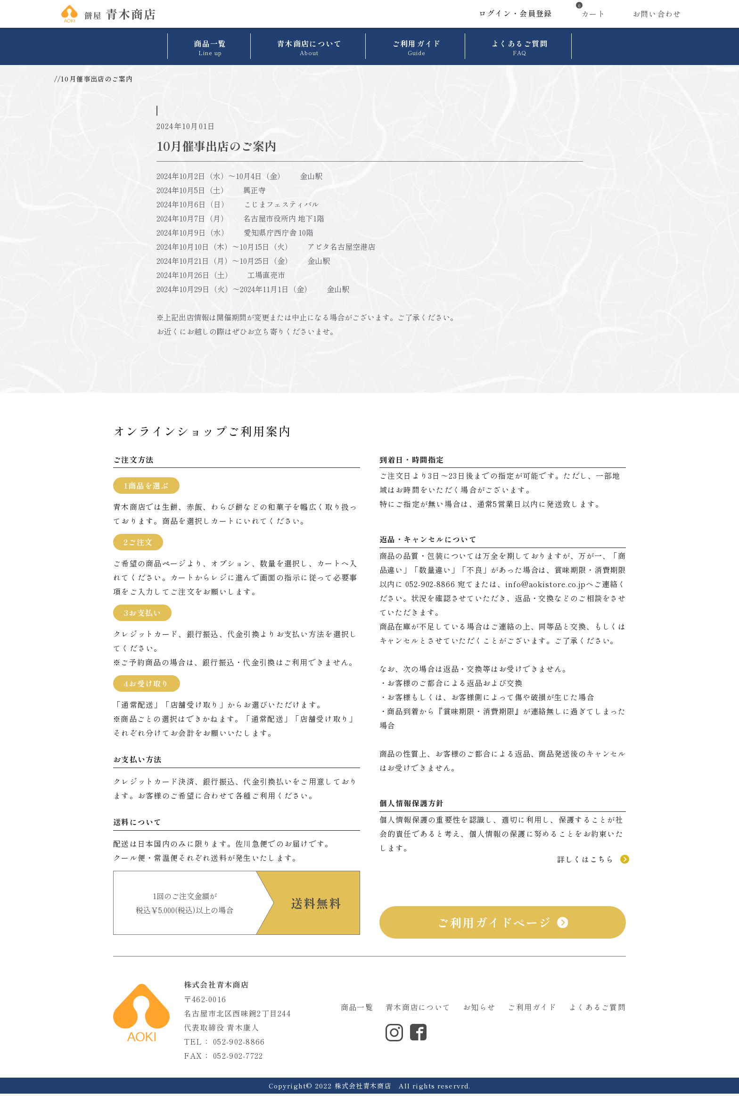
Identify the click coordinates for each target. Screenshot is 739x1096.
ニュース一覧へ (369, 360)
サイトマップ (549, 1035)
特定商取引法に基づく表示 (443, 1035)
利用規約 (506, 1035)
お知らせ (88, 78)
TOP (62, 78)
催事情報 (176, 103)
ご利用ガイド (532, 1009)
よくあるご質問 (597, 1009)
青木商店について (418, 1009)
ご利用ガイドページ (502, 924)
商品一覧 (357, 1009)
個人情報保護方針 (367, 1035)
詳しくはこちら (591, 861)
